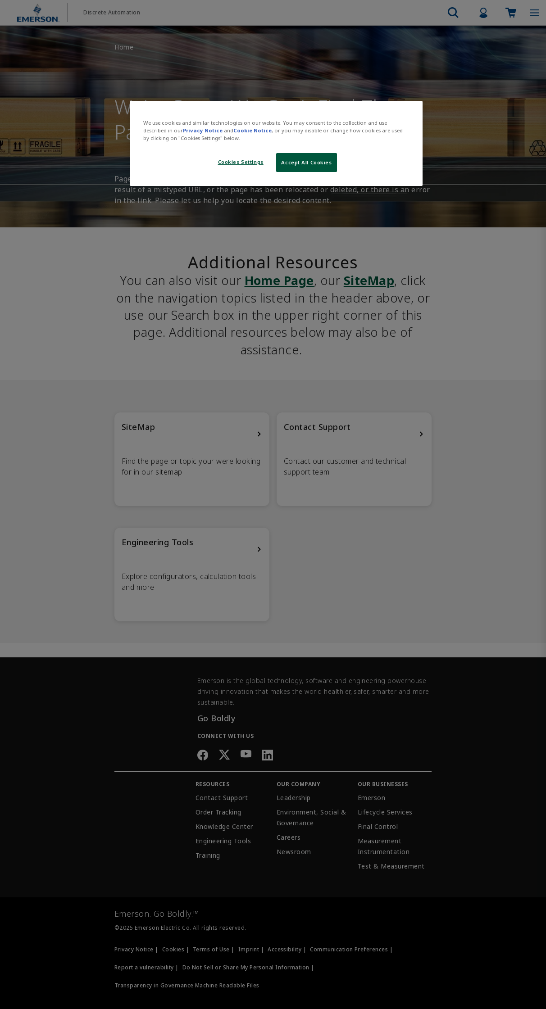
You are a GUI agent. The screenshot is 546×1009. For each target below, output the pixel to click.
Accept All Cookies (306, 162)
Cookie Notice (252, 130)
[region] (276, 143)
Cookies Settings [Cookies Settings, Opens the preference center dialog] (241, 161)
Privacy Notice (203, 130)
